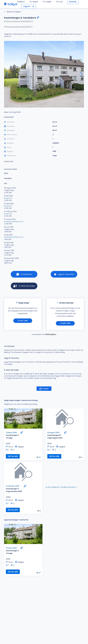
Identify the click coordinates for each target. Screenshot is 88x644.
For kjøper (33, 1)
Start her (23, 321)
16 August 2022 (53, 433)
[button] (81, 74)
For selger (47, 1)
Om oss (59, 1)
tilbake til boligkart (12, 12)
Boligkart (21, 1)
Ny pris (6, 198)
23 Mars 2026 (11, 433)
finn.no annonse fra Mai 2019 (18, 27)
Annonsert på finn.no (12, 221)
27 (40, 458)
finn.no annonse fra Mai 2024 (18, 21)
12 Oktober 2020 (12, 487)
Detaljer (13, 457)
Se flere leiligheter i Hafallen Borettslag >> (61, 488)
